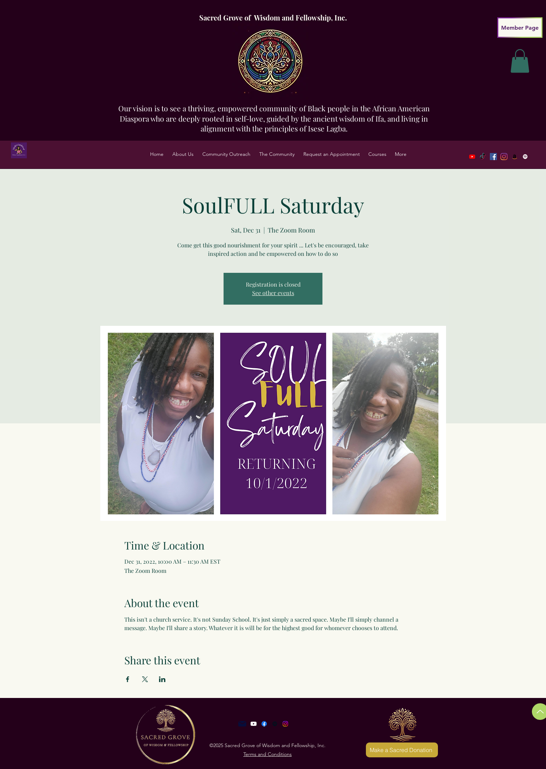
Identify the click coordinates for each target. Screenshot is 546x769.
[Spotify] (525, 156)
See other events (273, 293)
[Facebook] (493, 156)
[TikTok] (482, 156)
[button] (183, 154)
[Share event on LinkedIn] (162, 679)
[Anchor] (274, 723)
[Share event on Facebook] (127, 679)
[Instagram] (285, 723)
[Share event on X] (145, 679)
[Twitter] (504, 156)
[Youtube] (472, 156)
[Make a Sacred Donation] (402, 749)
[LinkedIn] (514, 156)
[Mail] (242, 723)
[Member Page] (519, 27)
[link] (520, 61)
